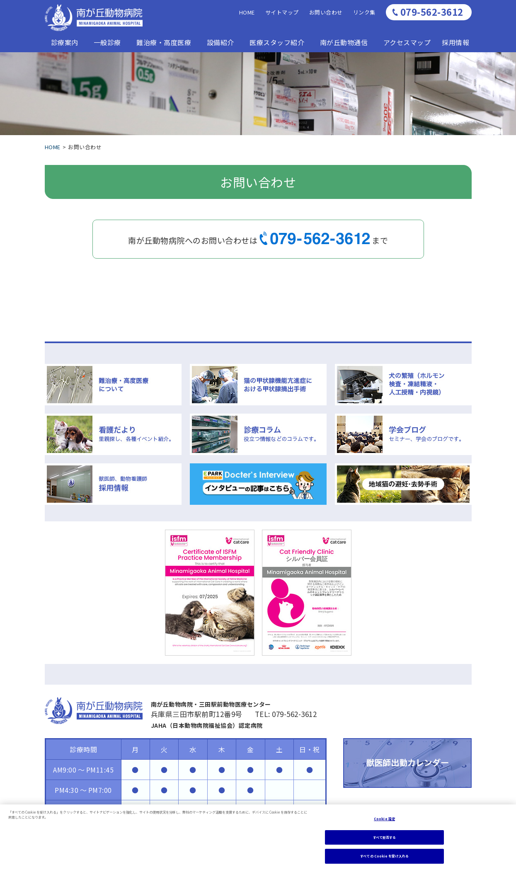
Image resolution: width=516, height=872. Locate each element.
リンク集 (364, 12)
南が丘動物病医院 (94, 17)
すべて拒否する (384, 837)
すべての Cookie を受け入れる (384, 856)
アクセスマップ (407, 42)
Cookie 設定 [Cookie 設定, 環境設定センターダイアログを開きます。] (384, 818)
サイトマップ (282, 12)
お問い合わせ (326, 12)
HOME (247, 12)
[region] (258, 838)
